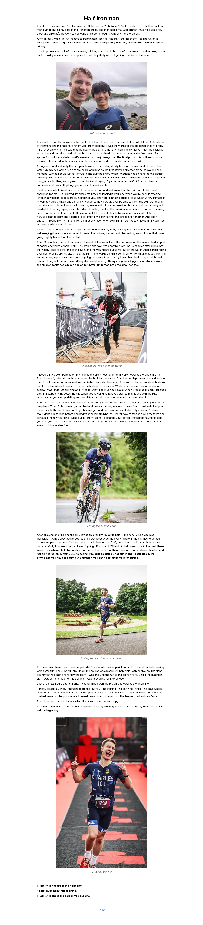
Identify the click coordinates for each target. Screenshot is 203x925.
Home (101, 910)
